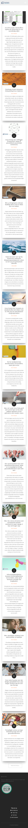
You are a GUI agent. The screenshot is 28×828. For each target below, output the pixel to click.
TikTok (14, 815)
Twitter (14, 812)
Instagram (14, 817)
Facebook (14, 810)
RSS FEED (4, 776)
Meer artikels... (15, 765)
